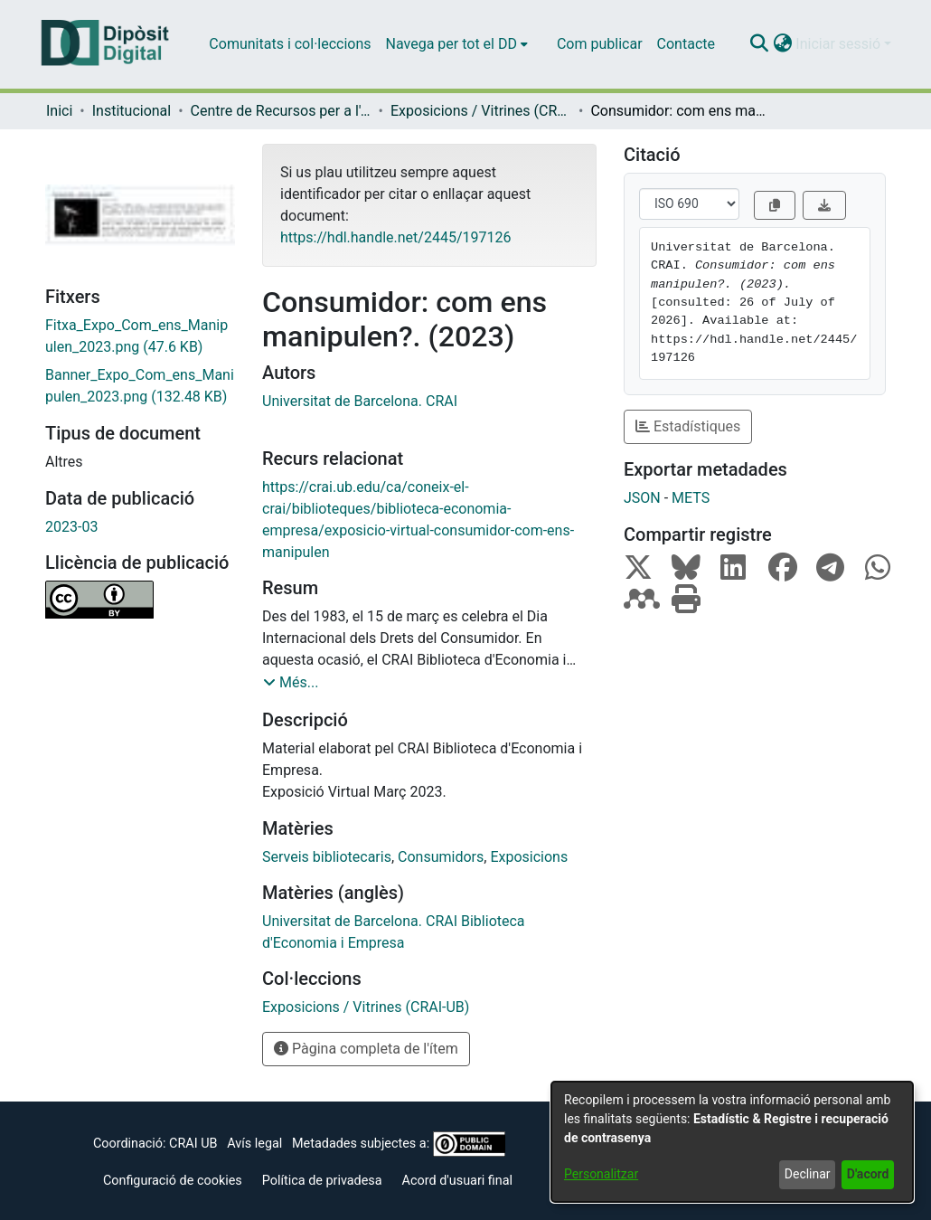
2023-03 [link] (71, 526)
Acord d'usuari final (457, 1180)
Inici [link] (59, 110)
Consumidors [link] (441, 856)
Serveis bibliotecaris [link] (326, 856)
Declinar (808, 1174)
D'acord (868, 1174)
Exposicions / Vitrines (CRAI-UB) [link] (480, 110)
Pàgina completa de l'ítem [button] (366, 1048)
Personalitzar (601, 1174)
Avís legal (254, 1143)
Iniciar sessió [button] (839, 43)
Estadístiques (687, 426)
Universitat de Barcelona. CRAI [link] (359, 401)
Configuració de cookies (172, 1180)
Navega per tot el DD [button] (451, 43)
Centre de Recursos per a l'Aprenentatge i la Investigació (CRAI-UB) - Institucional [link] (281, 110)
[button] (759, 44)
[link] (140, 336)
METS (691, 497)
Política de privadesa (322, 1180)
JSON (642, 497)
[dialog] (732, 1142)
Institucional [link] (131, 110)
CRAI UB (193, 1143)
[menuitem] (457, 44)
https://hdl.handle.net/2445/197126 (395, 237)
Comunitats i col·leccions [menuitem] (290, 43)
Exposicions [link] (529, 856)
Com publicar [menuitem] (600, 43)
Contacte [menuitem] (686, 43)
